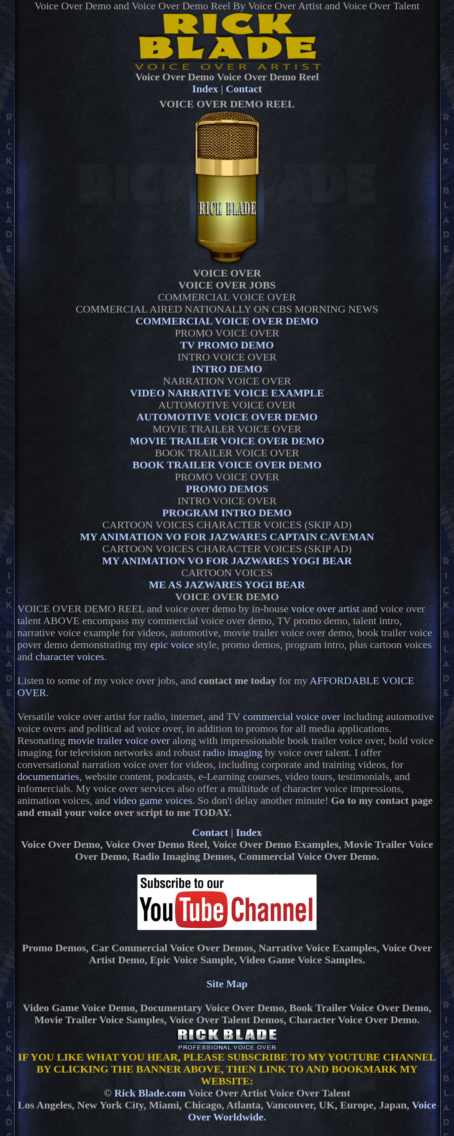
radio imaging (232, 752)
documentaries (48, 776)
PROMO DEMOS (227, 489)
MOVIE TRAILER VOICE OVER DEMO (227, 441)
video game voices (152, 800)
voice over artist (325, 608)
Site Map (227, 984)
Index (205, 89)
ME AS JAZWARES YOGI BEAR (227, 584)
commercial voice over (291, 716)
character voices (69, 656)
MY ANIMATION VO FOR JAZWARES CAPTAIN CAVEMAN (227, 536)
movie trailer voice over (119, 740)
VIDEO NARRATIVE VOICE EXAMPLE (227, 393)
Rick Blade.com (150, 1093)
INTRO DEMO (227, 369)
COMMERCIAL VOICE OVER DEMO (226, 321)
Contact (244, 89)
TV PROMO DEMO (227, 345)
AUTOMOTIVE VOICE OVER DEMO (227, 417)
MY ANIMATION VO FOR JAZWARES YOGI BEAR (227, 560)
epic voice (172, 644)
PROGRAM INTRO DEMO (227, 513)
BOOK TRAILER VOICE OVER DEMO (227, 465)
